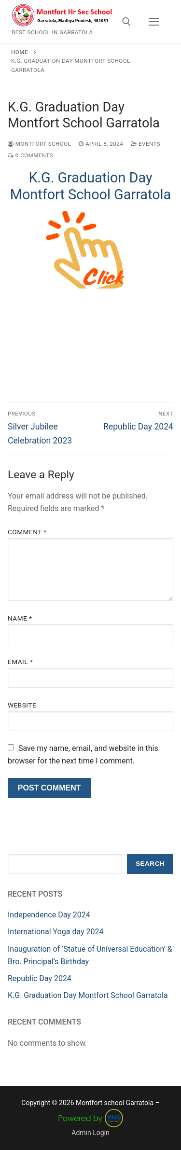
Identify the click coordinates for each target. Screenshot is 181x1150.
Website (22, 705)
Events (145, 143)
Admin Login (90, 1132)
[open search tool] (126, 21)
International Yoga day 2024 (56, 931)
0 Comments (30, 155)
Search (150, 863)
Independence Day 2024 (49, 914)
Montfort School (39, 143)
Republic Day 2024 (39, 978)
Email (20, 661)
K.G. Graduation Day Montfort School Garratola (90, 186)
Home (19, 52)
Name (20, 618)
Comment (27, 532)
